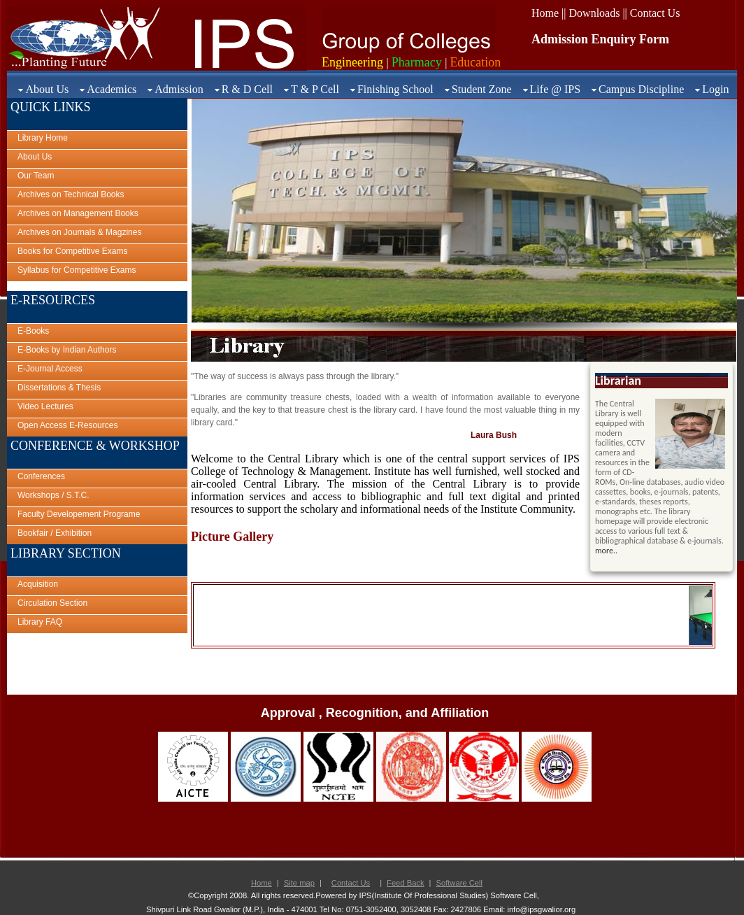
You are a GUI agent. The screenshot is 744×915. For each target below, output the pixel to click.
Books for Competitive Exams (72, 251)
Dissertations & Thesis (59, 387)
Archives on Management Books (77, 213)
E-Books (33, 331)
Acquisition (37, 584)
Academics (111, 89)
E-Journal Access (50, 369)
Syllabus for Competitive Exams (76, 270)
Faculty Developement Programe (78, 514)
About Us (47, 89)
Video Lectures (45, 406)
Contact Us (350, 883)
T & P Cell (315, 89)
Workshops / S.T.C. (53, 495)
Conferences (41, 476)
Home (261, 883)
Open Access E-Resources (67, 425)
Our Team (35, 175)
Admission (179, 89)
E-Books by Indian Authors (66, 350)
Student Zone (482, 89)
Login (715, 89)
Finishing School (395, 89)
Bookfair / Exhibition (54, 533)
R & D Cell (247, 89)
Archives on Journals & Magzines (79, 232)
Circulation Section (52, 603)
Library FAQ (39, 622)
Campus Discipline (641, 89)
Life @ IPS (555, 89)
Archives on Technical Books (70, 194)
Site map (299, 883)
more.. (606, 550)
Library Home (42, 138)
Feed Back (405, 883)
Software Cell (459, 883)
